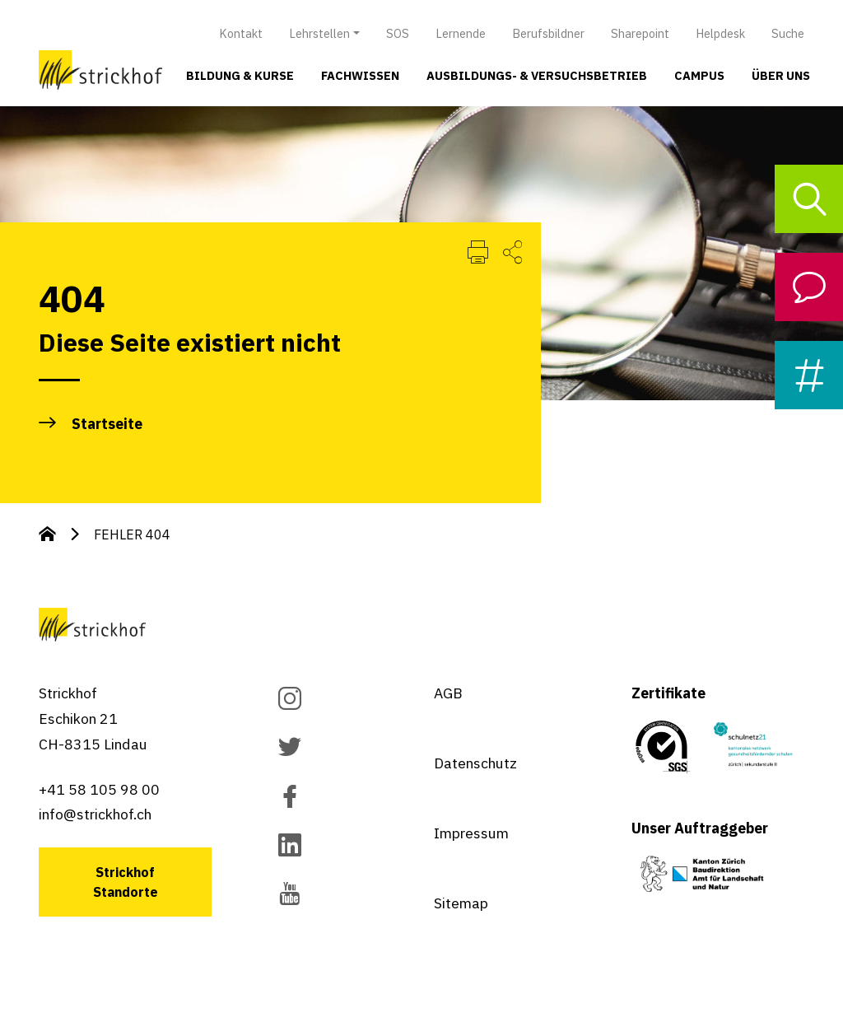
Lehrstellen (319, 33)
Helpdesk (720, 33)
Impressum (471, 833)
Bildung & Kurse (240, 75)
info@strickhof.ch (95, 814)
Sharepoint (640, 33)
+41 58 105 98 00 (99, 789)
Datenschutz (475, 763)
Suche (787, 33)
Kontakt (241, 33)
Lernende (460, 33)
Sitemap (461, 903)
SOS (397, 33)
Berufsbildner (548, 33)
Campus (699, 75)
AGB (448, 693)
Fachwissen (360, 75)
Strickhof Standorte (125, 882)
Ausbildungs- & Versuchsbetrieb (536, 75)
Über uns (781, 75)
